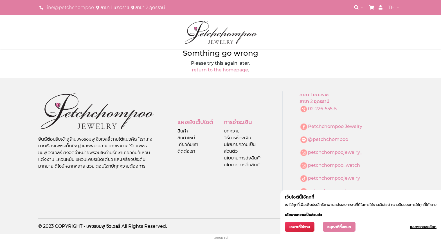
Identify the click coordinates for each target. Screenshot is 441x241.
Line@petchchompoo (69, 7)
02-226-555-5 (322, 108)
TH (392, 7)
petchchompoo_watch (334, 165)
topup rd (220, 238)
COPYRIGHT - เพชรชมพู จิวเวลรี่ (88, 226)
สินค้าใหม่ (186, 137)
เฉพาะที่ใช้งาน (299, 227)
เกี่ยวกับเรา (187, 144)
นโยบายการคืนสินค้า (243, 164)
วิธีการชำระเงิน (237, 137)
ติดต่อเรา (186, 151)
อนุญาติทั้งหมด (339, 227)
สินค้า (182, 131)
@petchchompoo (328, 139)
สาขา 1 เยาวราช (114, 7)
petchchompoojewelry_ (335, 152)
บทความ (232, 131)
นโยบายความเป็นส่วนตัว (303, 215)
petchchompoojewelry (334, 178)
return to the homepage (220, 70)
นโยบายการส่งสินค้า (243, 158)
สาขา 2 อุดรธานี (150, 7)
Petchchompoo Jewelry (335, 126)
